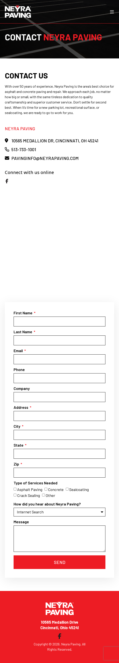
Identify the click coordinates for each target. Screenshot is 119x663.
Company (22, 388)
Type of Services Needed (35, 483)
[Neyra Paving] (59, 244)
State (19, 445)
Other (50, 495)
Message (21, 522)
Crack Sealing (28, 495)
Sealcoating (79, 489)
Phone (19, 370)
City (17, 426)
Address (21, 407)
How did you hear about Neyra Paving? (47, 504)
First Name (23, 313)
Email (19, 351)
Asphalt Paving (29, 489)
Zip (17, 464)
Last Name (23, 332)
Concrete (56, 489)
